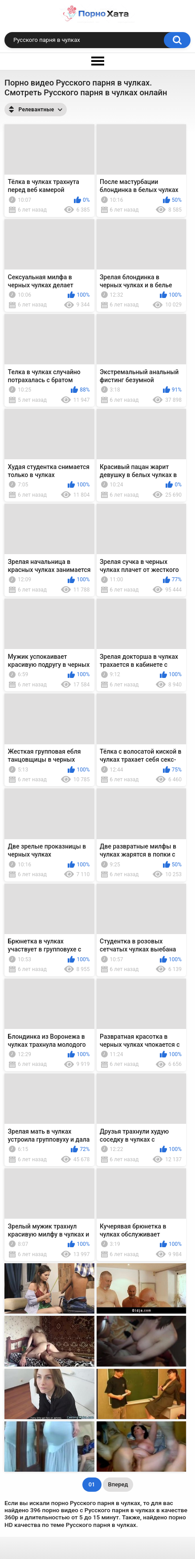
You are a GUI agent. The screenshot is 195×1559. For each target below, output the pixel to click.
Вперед (118, 1484)
